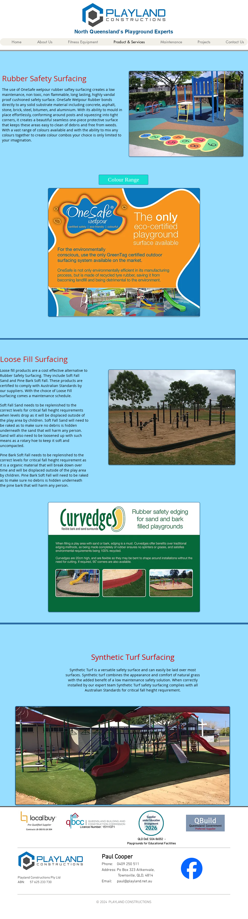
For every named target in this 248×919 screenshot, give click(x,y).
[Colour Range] (123, 180)
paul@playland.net (132, 881)
